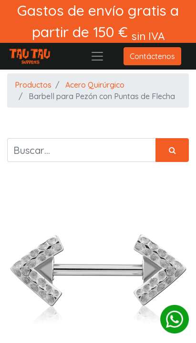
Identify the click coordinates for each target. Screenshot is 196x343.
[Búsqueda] (172, 150)
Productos (33, 85)
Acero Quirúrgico (94, 85)
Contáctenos (152, 56)
